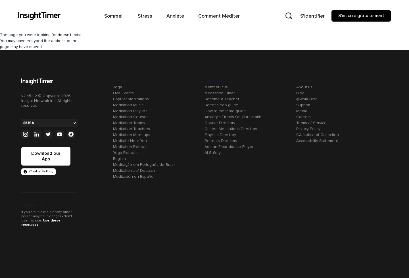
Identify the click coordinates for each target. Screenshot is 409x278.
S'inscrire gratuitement (361, 15)
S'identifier (312, 16)
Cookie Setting (38, 171)
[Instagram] (25, 134)
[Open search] (289, 16)
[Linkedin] (37, 134)
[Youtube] (59, 134)
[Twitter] (48, 134)
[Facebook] (71, 134)
